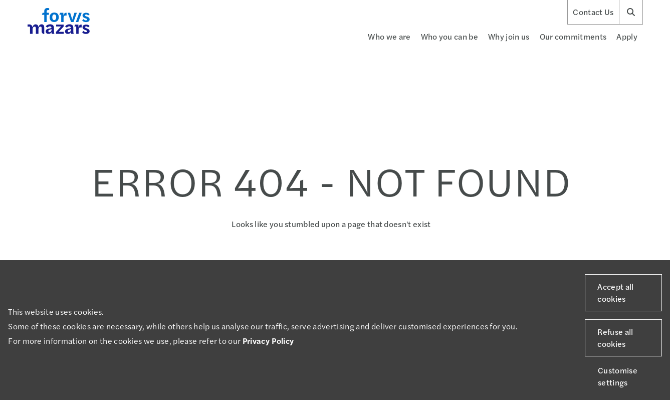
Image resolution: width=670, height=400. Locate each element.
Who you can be (449, 36)
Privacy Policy (268, 340)
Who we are (389, 36)
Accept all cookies (615, 292)
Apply (626, 36)
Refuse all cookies (615, 337)
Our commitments (573, 36)
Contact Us (593, 12)
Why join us (509, 36)
